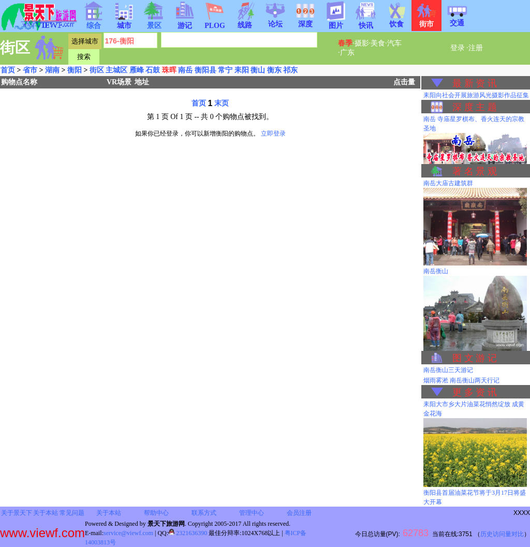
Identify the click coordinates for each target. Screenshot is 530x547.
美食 (378, 43)
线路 (244, 21)
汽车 (394, 43)
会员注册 (299, 512)
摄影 (362, 43)
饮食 (396, 20)
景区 (154, 22)
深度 (305, 20)
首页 (8, 70)
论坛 (275, 20)
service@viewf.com (128, 533)
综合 (93, 22)
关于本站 (45, 512)
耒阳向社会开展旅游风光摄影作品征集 (476, 95)
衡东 (274, 70)
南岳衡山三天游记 (448, 370)
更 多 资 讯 (474, 392)
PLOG (214, 22)
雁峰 (136, 70)
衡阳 (74, 70)
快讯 (366, 22)
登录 (457, 48)
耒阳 (241, 70)
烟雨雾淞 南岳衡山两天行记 (461, 380)
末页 (221, 103)
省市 (30, 70)
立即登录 (273, 133)
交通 (457, 19)
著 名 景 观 (474, 171)
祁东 (290, 70)
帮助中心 (156, 512)
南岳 (185, 70)
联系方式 (204, 512)
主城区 (116, 70)
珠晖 (169, 70)
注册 (475, 48)
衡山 (258, 70)
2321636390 (187, 533)
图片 (336, 22)
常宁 (225, 70)
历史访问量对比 (502, 534)
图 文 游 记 (474, 358)
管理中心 (251, 512)
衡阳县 (205, 70)
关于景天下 (16, 512)
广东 (347, 52)
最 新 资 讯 (474, 83)
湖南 (52, 70)
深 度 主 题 (474, 107)
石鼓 (152, 70)
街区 (97, 70)
